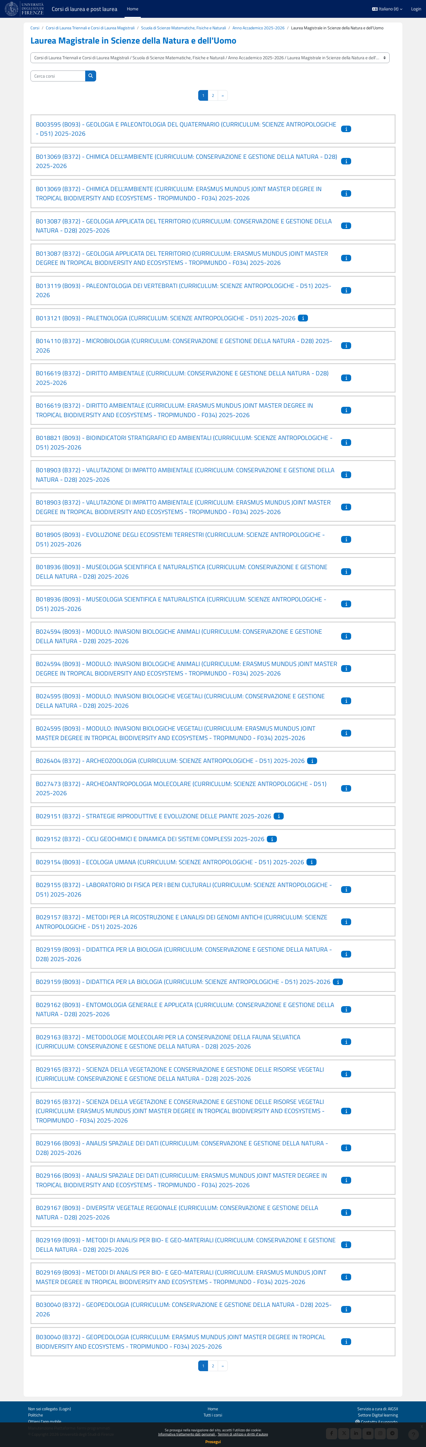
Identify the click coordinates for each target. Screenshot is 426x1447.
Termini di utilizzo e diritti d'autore (243, 1434)
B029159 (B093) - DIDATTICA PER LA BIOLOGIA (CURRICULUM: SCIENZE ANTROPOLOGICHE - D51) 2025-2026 (183, 988)
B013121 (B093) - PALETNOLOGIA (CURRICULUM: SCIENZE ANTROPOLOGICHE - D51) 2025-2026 (166, 325)
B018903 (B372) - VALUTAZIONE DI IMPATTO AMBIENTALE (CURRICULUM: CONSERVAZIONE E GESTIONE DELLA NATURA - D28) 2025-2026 (185, 481)
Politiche (36, 1414)
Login (416, 9)
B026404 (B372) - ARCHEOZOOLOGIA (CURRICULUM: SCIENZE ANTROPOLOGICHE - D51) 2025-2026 (170, 767)
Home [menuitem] (132, 8)
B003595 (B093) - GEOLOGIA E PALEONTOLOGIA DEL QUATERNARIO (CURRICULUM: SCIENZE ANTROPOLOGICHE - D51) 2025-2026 (186, 136)
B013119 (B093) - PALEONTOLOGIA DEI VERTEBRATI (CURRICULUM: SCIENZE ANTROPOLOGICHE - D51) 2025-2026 (183, 297)
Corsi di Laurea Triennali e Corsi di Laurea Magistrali (93, 28)
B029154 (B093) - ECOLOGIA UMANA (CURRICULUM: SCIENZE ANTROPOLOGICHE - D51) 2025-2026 (170, 869)
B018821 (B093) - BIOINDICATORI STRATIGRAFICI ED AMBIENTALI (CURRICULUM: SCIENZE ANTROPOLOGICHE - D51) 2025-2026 (184, 449)
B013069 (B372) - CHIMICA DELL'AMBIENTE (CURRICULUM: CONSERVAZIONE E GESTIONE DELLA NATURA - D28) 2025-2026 (186, 168)
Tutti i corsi (213, 1414)
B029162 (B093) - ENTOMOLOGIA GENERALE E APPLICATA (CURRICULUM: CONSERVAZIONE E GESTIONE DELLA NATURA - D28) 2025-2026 (185, 1016)
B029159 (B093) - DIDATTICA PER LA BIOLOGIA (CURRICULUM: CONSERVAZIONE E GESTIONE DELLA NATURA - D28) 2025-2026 (184, 961)
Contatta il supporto (376, 1421)
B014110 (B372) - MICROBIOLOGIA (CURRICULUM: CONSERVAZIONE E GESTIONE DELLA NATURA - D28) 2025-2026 (184, 352)
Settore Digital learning (376, 1414)
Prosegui (213, 1441)
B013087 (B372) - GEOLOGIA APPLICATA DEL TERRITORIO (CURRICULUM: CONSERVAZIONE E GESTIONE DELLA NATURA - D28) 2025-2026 (184, 232)
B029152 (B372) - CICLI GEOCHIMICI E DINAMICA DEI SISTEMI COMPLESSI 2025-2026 (150, 846)
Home (213, 1407)
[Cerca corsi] (57, 83)
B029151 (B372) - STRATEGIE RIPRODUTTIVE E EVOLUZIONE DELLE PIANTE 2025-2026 (153, 823)
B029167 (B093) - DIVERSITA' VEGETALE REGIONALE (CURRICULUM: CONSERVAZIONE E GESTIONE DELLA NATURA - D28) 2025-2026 (177, 1219)
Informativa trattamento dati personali (187, 1434)
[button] (387, 9)
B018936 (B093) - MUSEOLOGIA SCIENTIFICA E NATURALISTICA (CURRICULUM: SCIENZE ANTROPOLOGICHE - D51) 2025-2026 (181, 610)
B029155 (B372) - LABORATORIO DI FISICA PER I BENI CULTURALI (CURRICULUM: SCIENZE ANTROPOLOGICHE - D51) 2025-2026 (184, 896)
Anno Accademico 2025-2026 (273, 28)
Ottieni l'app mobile (46, 1421)
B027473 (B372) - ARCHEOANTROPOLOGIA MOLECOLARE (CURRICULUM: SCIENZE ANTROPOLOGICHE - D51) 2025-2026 (181, 795)
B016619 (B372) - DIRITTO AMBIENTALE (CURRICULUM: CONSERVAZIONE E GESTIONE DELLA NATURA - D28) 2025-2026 (182, 384)
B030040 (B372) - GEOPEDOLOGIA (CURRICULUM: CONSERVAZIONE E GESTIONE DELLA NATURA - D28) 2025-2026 (184, 1316)
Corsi (35, 28)
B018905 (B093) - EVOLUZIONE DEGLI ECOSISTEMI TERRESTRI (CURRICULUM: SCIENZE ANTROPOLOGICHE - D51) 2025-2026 (180, 546)
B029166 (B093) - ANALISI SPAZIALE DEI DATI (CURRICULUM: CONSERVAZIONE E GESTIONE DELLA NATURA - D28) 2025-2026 (182, 1154)
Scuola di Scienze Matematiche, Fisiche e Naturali (193, 28)
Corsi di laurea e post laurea (84, 9)
